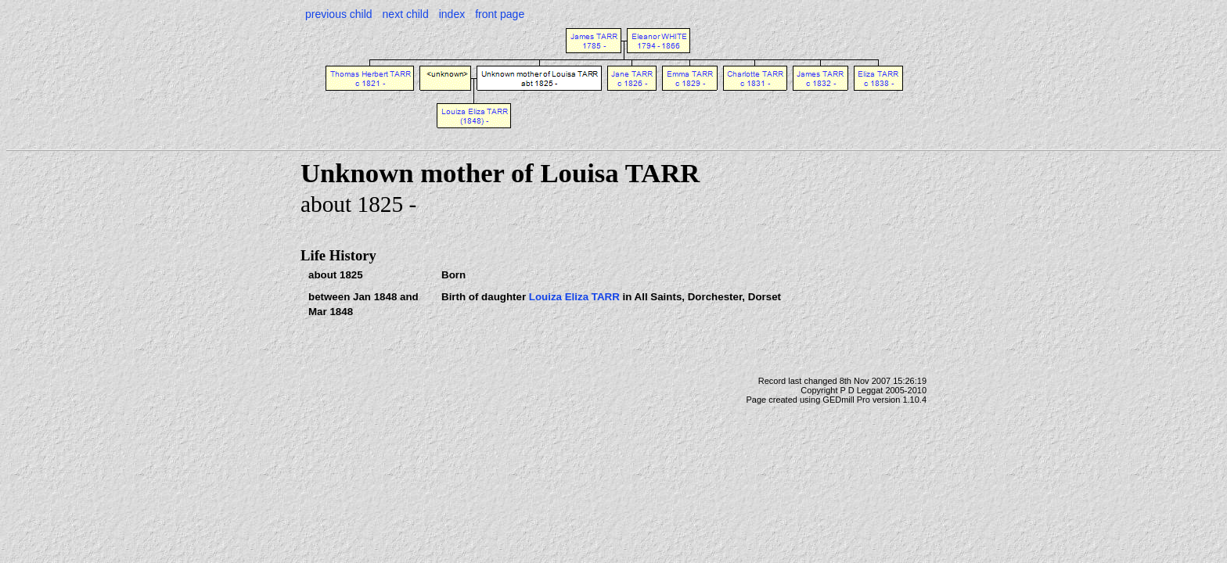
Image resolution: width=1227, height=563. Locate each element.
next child (406, 14)
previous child (338, 14)
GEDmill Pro (846, 399)
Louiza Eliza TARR (574, 297)
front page (499, 14)
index (452, 14)
